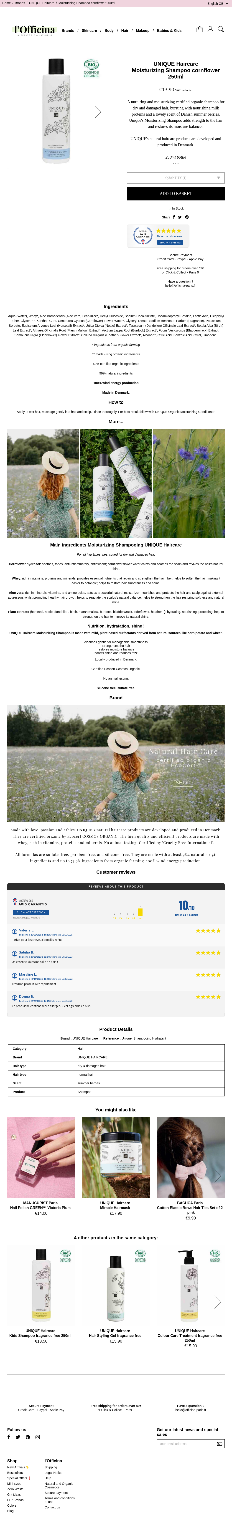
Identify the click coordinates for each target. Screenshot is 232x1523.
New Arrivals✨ (18, 1467)
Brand (65, 1038)
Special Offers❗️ (19, 1478)
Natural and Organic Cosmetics (59, 1485)
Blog (10, 1511)
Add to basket (176, 193)
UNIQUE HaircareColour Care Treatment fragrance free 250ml (190, 1335)
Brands (68, 31)
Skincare (89, 31)
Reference (111, 1038)
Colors (11, 1505)
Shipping (51, 1467)
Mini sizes (14, 1483)
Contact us (52, 1507)
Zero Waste (15, 1489)
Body (109, 31)
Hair (124, 31)
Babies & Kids (169, 31)
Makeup (143, 31)
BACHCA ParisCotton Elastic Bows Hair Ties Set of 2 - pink (190, 1207)
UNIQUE (85, 829)
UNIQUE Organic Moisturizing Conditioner (184, 412)
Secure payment (56, 1493)
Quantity (173, 178)
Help (48, 1478)
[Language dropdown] (218, 4)
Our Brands (15, 1500)
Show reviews (170, 242)
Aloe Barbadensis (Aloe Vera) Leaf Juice (68, 316)
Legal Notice (53, 1473)
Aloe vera (16, 593)
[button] (99, 112)
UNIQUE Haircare (175, 64)
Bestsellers (15, 1473)
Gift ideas (14, 1494)
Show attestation (31, 912)
